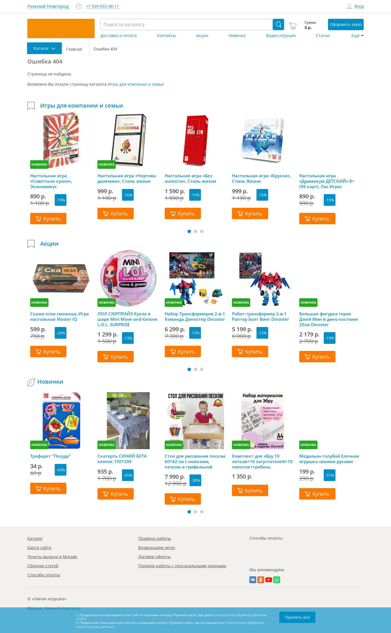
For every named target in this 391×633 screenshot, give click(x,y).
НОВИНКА (39, 164)
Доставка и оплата (118, 35)
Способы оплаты (43, 574)
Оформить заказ (346, 24)
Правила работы (154, 538)
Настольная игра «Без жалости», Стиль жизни (190, 178)
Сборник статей (42, 565)
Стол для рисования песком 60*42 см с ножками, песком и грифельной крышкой (195, 461)
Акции (202, 35)
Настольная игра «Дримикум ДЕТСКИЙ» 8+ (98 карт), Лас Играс (327, 181)
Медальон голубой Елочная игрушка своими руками (329, 458)
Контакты (166, 35)
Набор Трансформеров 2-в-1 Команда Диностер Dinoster (195, 316)
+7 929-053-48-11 (102, 6)
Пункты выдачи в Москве (52, 556)
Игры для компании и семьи (136, 84)
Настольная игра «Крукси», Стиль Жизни (261, 178)
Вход (359, 6)
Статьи (323, 35)
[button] (189, 231)
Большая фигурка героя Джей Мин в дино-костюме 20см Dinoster (328, 319)
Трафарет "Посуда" (50, 456)
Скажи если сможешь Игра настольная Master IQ (59, 316)
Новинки (237, 35)
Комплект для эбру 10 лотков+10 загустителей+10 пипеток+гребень (262, 461)
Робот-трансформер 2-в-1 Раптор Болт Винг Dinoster (260, 316)
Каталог (35, 538)
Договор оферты (154, 556)
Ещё (355, 35)
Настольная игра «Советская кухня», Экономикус (51, 181)
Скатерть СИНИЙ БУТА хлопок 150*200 (122, 458)
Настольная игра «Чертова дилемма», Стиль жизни (126, 178)
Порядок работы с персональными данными (182, 565)
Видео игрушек (281, 35)
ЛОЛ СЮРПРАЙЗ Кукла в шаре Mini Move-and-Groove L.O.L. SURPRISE (127, 319)
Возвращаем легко (156, 547)
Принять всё (297, 617)
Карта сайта (39, 547)
